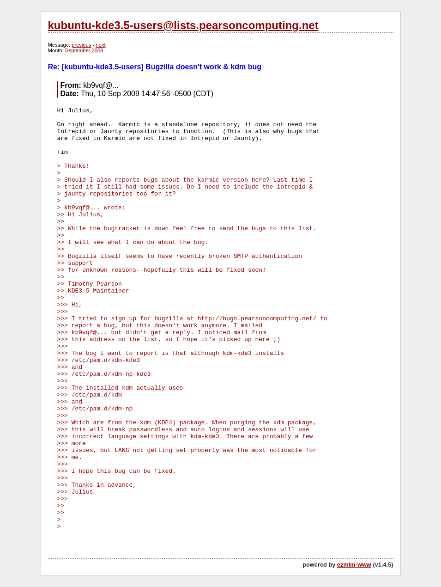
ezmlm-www (354, 564)
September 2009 (84, 50)
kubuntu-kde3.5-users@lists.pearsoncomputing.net (183, 25)
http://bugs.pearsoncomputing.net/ (257, 318)
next (100, 45)
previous (81, 45)
